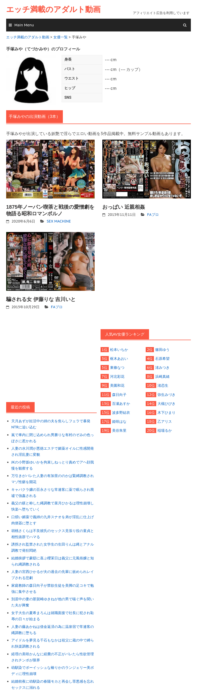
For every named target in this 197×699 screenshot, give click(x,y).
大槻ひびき (166, 403)
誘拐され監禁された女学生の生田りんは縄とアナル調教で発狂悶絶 (52, 546)
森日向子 (119, 394)
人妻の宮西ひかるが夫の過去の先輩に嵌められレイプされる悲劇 (52, 573)
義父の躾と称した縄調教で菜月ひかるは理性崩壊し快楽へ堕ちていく (52, 505)
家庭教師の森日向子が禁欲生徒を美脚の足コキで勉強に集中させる (52, 587)
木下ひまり (166, 412)
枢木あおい (119, 358)
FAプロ (153, 214)
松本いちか (119, 349)
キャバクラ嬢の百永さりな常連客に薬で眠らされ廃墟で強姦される (52, 491)
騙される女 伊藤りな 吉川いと (41, 299)
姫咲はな (119, 421)
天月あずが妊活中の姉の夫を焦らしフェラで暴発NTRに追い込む (50, 423)
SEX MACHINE (59, 221)
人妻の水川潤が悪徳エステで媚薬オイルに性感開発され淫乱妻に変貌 (52, 451)
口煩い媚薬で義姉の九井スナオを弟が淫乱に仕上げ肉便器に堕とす (52, 519)
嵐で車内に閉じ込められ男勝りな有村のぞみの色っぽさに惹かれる (52, 437)
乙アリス (164, 421)
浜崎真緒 (162, 376)
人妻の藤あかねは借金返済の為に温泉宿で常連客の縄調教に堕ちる (52, 628)
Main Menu (24, 25)
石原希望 (162, 358)
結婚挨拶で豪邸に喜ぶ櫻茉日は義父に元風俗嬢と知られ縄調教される (52, 559)
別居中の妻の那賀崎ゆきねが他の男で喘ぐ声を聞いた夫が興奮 (52, 600)
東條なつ (117, 367)
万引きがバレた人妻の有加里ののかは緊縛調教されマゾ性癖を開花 (52, 478)
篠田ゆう (162, 349)
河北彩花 (117, 376)
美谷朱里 (119, 430)
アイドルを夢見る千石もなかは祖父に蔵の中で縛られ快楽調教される (52, 641)
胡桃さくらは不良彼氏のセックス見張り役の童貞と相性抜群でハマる (52, 532)
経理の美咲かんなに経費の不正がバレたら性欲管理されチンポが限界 (52, 655)
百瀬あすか (121, 403)
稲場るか (164, 430)
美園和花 (117, 385)
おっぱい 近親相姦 (123, 206)
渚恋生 (162, 385)
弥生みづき (166, 394)
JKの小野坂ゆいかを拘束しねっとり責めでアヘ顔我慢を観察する (52, 464)
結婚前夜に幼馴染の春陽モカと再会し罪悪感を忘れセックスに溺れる (52, 682)
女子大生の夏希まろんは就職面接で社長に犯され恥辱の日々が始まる (52, 614)
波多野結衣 (121, 412)
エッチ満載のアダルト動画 (53, 9)
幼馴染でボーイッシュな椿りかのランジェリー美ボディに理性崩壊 (52, 668)
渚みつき (162, 367)
